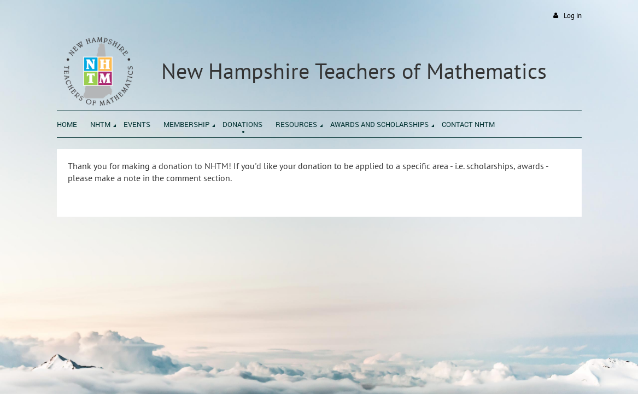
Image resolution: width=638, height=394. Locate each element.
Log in (573, 15)
